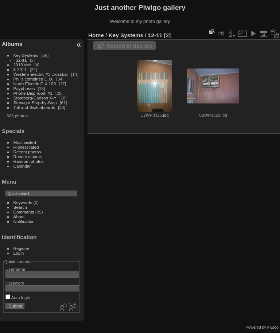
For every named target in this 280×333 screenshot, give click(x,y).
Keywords (22, 202)
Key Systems (26, 55)
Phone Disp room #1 (32, 93)
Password (14, 283)
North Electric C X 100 (34, 83)
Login (18, 253)
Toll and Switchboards (34, 107)
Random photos (28, 161)
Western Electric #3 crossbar (40, 74)
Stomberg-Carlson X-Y (35, 97)
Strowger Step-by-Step (35, 102)
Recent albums (27, 156)
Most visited (24, 142)
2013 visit (22, 64)
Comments (23, 211)
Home (96, 35)
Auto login (17, 297)
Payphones (24, 88)
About (19, 216)
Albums (12, 44)
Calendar (22, 166)
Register (21, 248)
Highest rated (26, 147)
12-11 (21, 60)
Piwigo (273, 327)
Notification (24, 221)
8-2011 (20, 69)
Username (15, 269)
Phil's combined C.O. (33, 79)
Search (20, 207)
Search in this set (129, 46)
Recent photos (27, 151)
